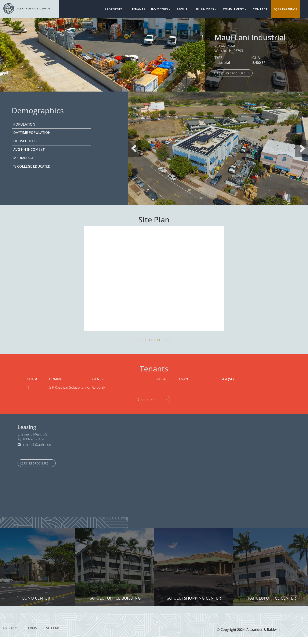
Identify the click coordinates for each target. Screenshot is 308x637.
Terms (31, 628)
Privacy (10, 628)
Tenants (138, 9)
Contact (260, 9)
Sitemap (53, 628)
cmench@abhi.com (37, 444)
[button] (233, 73)
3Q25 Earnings (285, 9)
